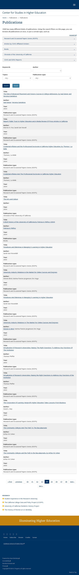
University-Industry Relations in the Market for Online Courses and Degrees (30, 272)
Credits (27, 537)
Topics (5, 75)
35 (52, 482)
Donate (20, 537)
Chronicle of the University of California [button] (17, 54)
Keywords (6, 67)
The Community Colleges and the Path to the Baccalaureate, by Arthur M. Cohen (31, 453)
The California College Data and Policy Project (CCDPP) (24, 502)
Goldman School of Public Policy (14, 544)
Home (4, 18)
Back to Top (73, 572)
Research (6, 495)
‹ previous (19, 482)
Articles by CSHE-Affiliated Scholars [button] (16, 44)
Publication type (39, 75)
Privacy (5, 566)
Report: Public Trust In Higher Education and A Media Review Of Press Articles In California (35, 121)
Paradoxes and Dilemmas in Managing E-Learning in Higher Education (27, 247)
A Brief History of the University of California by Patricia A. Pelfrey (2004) (29, 222)
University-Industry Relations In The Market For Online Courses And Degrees (30, 322)
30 (28, 482)
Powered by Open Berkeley (11, 558)
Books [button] (6, 49)
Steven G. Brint (8, 329)
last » (41, 486)
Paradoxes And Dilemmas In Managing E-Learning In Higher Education (28, 297)
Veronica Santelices (19, 102)
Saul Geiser (7, 102)
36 (57, 482)
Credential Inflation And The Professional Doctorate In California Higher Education (32, 174)
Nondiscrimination (8, 563)
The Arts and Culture (10, 199)
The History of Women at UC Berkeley (18, 510)
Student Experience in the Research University (21, 499)
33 (42, 482)
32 (38, 482)
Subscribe (13, 537)
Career (34, 537)
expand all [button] (73, 35)
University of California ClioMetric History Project (22, 506)
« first (10, 482)
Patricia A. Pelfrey (9, 228)
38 (67, 482)
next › (73, 482)
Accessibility (6, 561)
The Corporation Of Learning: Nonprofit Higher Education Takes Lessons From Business (34, 403)
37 (62, 482)
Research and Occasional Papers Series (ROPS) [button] (21, 38)
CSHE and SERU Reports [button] (13, 60)
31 (33, 482)
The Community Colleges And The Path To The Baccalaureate (25, 428)
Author (35, 67)
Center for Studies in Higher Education (24, 12)
